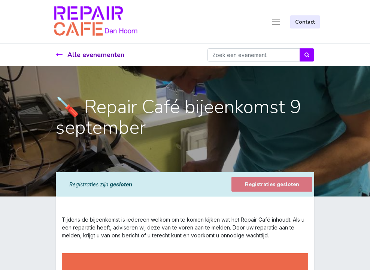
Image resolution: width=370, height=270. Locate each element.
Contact (305, 22)
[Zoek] (307, 55)
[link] (62, 243)
